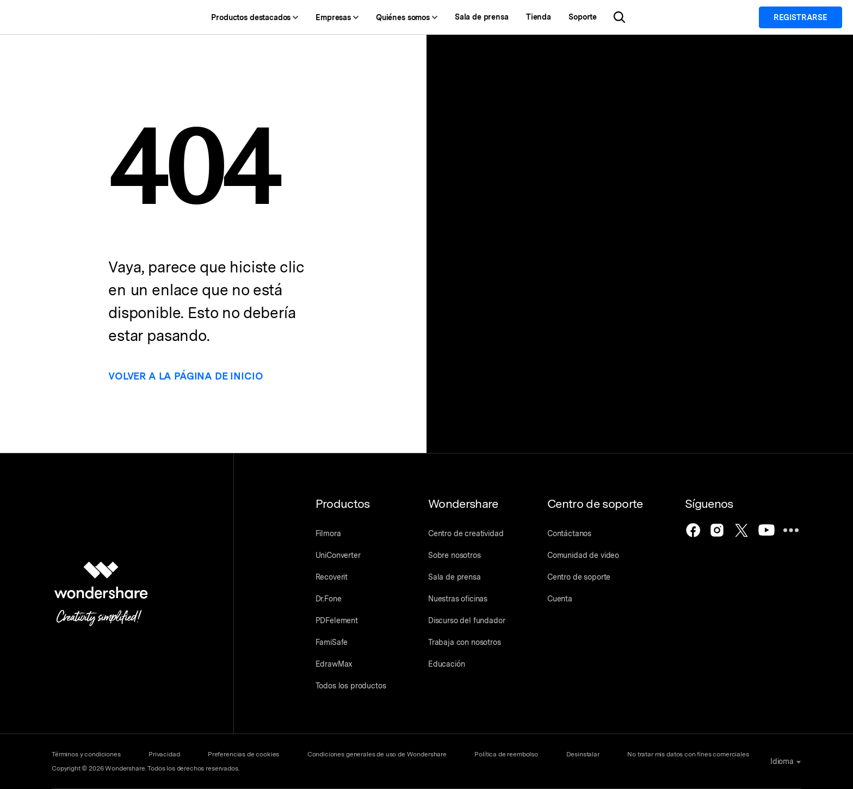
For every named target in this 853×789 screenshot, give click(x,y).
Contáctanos (570, 533)
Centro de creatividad (466, 533)
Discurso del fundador (466, 620)
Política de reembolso (507, 754)
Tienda (547, 17)
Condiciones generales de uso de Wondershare (377, 754)
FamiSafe (332, 642)
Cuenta (560, 598)
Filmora (328, 533)
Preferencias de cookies (244, 754)
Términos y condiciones (86, 754)
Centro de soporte (579, 577)
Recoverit (332, 577)
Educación (446, 664)
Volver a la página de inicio (192, 376)
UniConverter (338, 555)
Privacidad (164, 754)
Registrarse (800, 17)
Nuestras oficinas (457, 598)
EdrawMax (334, 664)
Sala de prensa (491, 17)
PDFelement (337, 620)
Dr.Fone (329, 598)
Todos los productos (351, 685)
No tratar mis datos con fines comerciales (689, 754)
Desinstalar (584, 754)
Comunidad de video (584, 555)
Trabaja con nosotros (464, 642)
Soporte (592, 17)
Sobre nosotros (454, 555)
